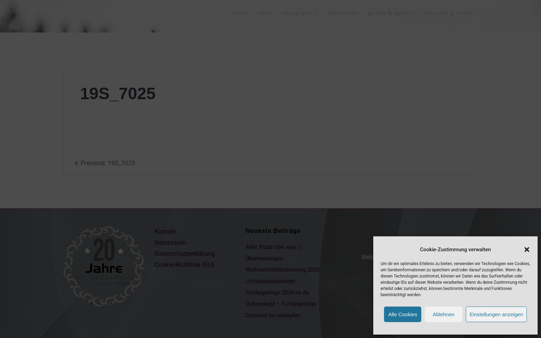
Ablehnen (443, 314)
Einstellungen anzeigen (496, 314)
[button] (526, 249)
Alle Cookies (402, 314)
